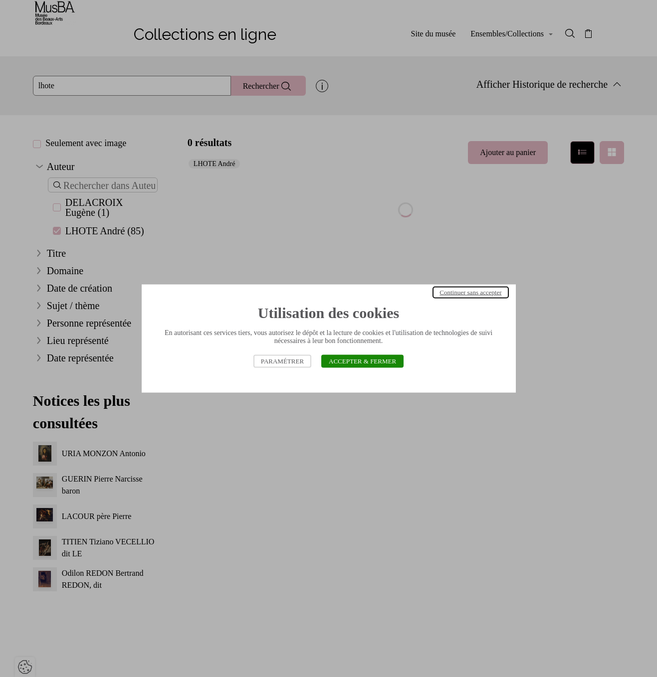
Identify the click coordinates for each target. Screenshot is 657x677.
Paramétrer (282, 361)
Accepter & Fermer (362, 361)
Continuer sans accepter (470, 292)
